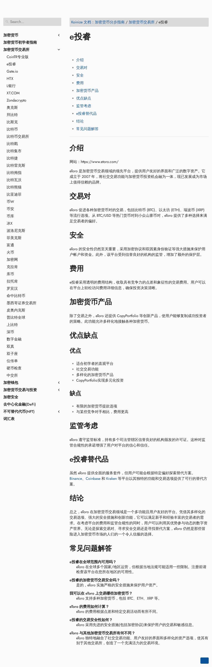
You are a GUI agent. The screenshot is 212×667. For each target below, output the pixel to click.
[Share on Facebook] (73, 49)
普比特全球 (16, 317)
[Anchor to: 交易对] (96, 196)
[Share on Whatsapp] (105, 49)
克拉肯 (12, 266)
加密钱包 (10, 382)
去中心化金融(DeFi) (19, 404)
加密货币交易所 (16, 49)
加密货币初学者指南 (20, 42)
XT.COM (13, 93)
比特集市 (14, 151)
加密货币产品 (87, 90)
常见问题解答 (87, 129)
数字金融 (14, 339)
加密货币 (10, 35)
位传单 (12, 361)
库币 (10, 274)
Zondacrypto (16, 100)
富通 (10, 245)
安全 (80, 75)
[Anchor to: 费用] (89, 268)
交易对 (81, 67)
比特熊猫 (14, 187)
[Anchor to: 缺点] (86, 393)
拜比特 (12, 114)
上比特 (12, 324)
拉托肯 (12, 281)
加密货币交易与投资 (20, 390)
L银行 (11, 86)
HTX (10, 78)
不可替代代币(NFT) (19, 411)
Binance (76, 478)
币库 (10, 216)
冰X (9, 223)
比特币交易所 (18, 136)
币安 (10, 209)
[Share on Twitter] (81, 49)
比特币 (12, 129)
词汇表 (8, 419)
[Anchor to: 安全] (89, 235)
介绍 (80, 60)
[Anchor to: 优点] (86, 350)
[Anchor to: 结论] (89, 498)
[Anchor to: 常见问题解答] (117, 548)
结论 (80, 121)
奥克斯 (12, 107)
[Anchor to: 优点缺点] (103, 335)
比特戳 (12, 143)
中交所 (12, 375)
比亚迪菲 (14, 194)
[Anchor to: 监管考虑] (103, 425)
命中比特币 (16, 295)
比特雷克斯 (16, 165)
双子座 (12, 353)
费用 (80, 83)
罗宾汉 (12, 288)
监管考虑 (83, 106)
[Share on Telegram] (113, 49)
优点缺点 (83, 98)
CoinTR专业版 (18, 57)
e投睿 (11, 64)
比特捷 (12, 158)
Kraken (111, 478)
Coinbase (93, 478)
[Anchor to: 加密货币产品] (117, 302)
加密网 (12, 259)
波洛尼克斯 (16, 230)
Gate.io (12, 71)
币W (10, 201)
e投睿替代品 (86, 113)
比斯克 (12, 122)
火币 (10, 252)
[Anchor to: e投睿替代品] (114, 459)
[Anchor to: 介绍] (89, 147)
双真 (10, 346)
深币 (10, 332)
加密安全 (10, 397)
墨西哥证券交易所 (21, 303)
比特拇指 (14, 172)
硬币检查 (14, 368)
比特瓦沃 (14, 180)
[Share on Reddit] (97, 49)
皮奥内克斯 (16, 310)
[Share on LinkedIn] (89, 49)
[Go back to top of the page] (204, 660)
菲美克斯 (14, 238)
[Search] (32, 22)
